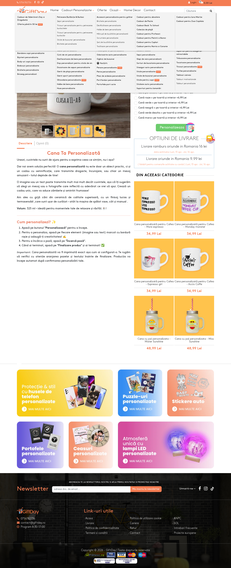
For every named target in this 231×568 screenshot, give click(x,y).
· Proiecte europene (184, 532)
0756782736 (25, 3)
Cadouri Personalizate (78, 10)
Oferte (102, 10)
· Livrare (89, 523)
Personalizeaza (175, 127)
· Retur (132, 528)
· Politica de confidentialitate (101, 528)
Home (54, 10)
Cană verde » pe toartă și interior (162, 102)
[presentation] (24, 81)
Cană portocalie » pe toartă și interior (165, 92)
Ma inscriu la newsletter (160, 489)
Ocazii (115, 10)
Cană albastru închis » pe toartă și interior (168, 77)
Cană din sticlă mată (155, 67)
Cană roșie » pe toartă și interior (162, 97)
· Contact (134, 532)
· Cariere (133, 523)
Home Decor (132, 10)
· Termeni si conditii (95, 532)
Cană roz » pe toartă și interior (161, 72)
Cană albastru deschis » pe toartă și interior (169, 82)
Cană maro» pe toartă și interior (162, 118)
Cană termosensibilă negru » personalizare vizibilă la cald (175, 60)
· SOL (175, 523)
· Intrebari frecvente (184, 528)
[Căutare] (211, 11)
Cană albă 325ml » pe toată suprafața (160, 53)
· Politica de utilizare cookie (144, 518)
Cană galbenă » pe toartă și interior (164, 87)
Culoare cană (143, 48)
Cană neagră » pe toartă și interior (163, 107)
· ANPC (176, 518)
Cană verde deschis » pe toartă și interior (167, 113)
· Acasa (88, 518)
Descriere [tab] (25, 143)
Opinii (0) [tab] (42, 143)
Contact (149, 10)
